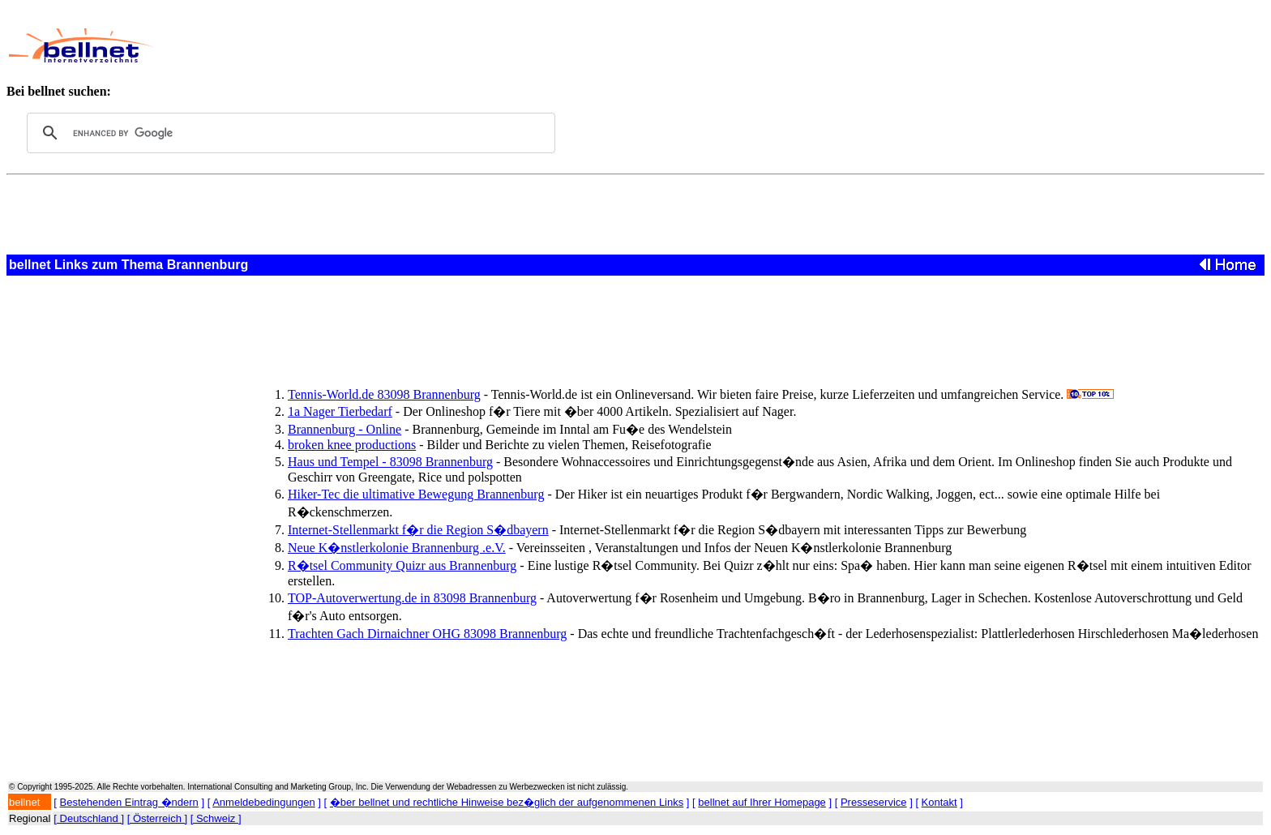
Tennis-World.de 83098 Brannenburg (384, 394)
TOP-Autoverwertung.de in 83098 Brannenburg (412, 598)
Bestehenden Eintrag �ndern (129, 802)
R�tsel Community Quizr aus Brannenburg (402, 565)
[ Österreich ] (157, 818)
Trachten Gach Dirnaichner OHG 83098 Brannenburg (427, 633)
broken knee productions (352, 445)
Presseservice (874, 802)
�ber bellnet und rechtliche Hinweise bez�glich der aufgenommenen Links (506, 802)
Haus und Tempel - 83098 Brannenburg (390, 462)
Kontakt (939, 802)
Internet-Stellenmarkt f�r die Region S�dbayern (418, 530)
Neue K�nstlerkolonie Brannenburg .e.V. (397, 548)
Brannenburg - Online (344, 429)
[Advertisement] (554, 45)
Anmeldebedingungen (263, 802)
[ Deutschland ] (88, 818)
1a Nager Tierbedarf (340, 411)
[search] (288, 133)
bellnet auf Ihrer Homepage (762, 802)
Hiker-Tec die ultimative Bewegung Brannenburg (416, 494)
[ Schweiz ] (216, 818)
